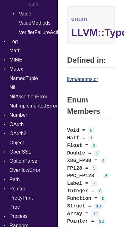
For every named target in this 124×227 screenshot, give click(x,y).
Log (13, 41)
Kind (33, 4)
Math (15, 50)
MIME (16, 59)
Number (18, 115)
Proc (14, 207)
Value (25, 13)
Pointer (17, 188)
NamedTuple (23, 78)
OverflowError (24, 170)
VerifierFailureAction (38, 32)
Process (18, 216)
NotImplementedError (33, 105)
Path (14, 179)
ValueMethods (35, 23)
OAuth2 (17, 133)
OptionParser (24, 161)
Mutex (16, 69)
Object (16, 142)
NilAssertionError (28, 96)
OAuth (16, 124)
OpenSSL (20, 151)
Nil (12, 87)
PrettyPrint (21, 198)
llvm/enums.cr (82, 79)
